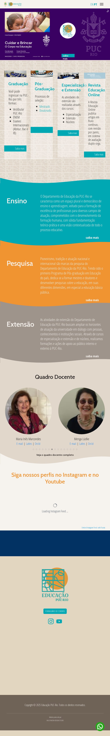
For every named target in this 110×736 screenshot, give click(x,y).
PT (95, 4)
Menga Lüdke (81, 439)
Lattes (29, 443)
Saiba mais (17, 130)
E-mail (19, 443)
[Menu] (101, 4)
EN (91, 4)
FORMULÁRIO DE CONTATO (55, 611)
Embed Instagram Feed (89, 527)
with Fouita (101, 527)
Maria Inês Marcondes (28, 439)
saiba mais (92, 237)
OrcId (37, 443)
